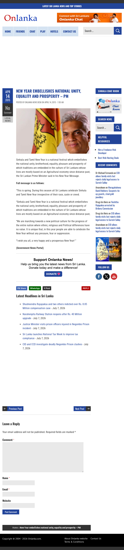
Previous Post (15, 409)
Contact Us (96, 538)
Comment (7, 112)
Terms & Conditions (74, 541)
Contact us (69, 31)
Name (6, 478)
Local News (8, 119)
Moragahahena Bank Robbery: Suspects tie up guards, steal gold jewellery (108, 192)
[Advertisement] (62, 62)
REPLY (86, 288)
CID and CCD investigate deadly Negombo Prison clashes (52, 344)
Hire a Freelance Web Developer (107, 151)
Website (6, 501)
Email (5, 489)
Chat (32, 31)
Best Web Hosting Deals (108, 157)
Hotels (54, 31)
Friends (20, 31)
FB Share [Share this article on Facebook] (21, 288)
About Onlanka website (76, 538)
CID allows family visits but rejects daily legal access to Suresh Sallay (108, 177)
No (7, 108)
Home (8, 31)
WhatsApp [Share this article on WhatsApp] (35, 288)
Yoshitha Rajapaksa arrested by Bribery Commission (107, 205)
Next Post (79, 409)
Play (42, 31)
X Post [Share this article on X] (47, 288)
